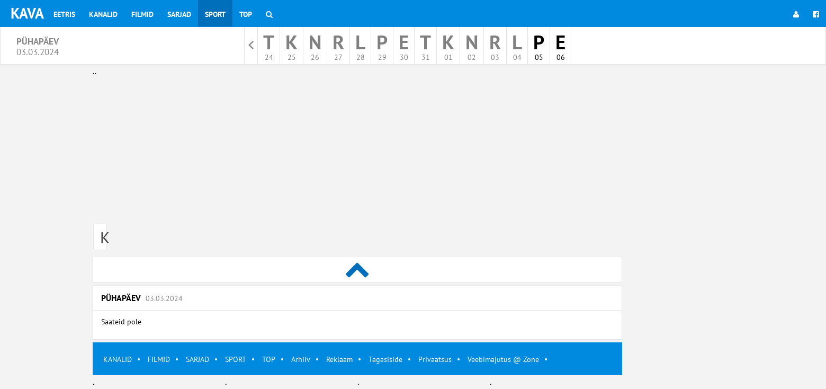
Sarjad (179, 14)
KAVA (27, 13)
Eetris (64, 14)
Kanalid (103, 14)
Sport (215, 14)
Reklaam (339, 359)
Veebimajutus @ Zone (503, 359)
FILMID (159, 359)
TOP (268, 359)
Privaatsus (435, 359)
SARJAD (197, 359)
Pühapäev (142, 298)
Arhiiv (300, 359)
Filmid (142, 14)
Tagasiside (385, 359)
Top (245, 14)
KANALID (117, 359)
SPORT (235, 359)
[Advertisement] (357, 152)
